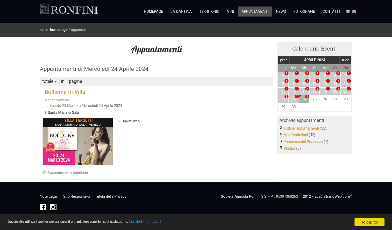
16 (294, 91)
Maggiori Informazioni (170, 222)
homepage (59, 30)
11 (314, 83)
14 (346, 83)
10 (304, 83)
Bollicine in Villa (62, 92)
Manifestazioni (54, 100)
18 (314, 91)
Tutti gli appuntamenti (301, 128)
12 (325, 83)
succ (345, 60)
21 (346, 91)
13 (335, 83)
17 (304, 91)
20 (335, 91)
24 (304, 99)
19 (325, 91)
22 (283, 99)
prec (284, 60)
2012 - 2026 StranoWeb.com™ (327, 197)
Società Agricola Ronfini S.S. (244, 197)
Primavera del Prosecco (303, 141)
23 (294, 99)
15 (283, 91)
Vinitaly (289, 148)
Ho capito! (369, 222)
